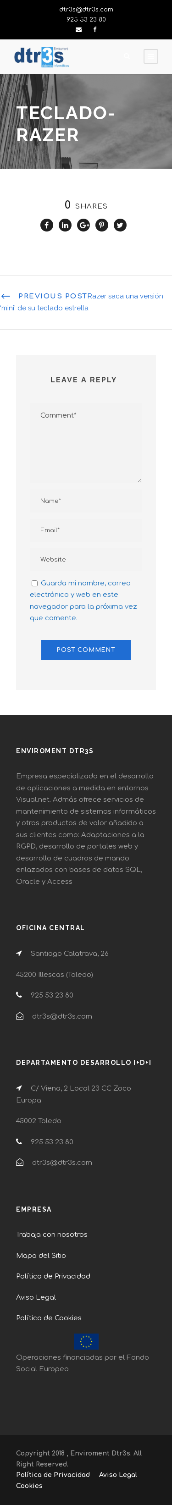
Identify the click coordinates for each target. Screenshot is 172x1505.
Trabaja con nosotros (52, 1235)
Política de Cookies (49, 1318)
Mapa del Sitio (41, 1256)
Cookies (29, 1486)
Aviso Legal (36, 1297)
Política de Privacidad (53, 1276)
